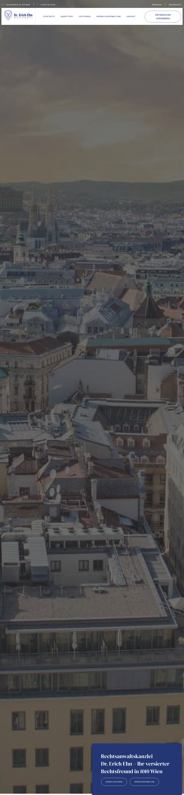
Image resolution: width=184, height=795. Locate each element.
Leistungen (84, 16)
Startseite (49, 16)
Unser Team (66, 16)
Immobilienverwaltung (108, 16)
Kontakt (130, 16)
